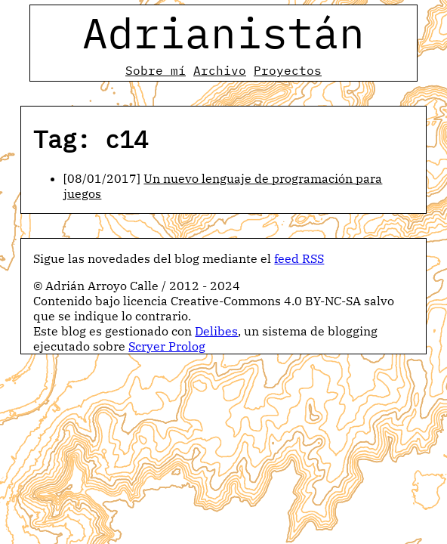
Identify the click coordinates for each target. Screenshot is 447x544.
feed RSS (299, 258)
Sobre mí (155, 70)
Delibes (216, 330)
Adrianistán (223, 32)
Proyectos (288, 70)
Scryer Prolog (166, 346)
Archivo (219, 70)
